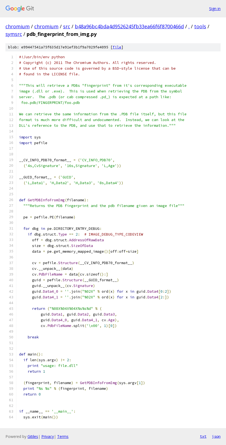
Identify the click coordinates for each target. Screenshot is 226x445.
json (216, 436)
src (66, 26)
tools (200, 26)
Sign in (215, 8)
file (117, 47)
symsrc (13, 34)
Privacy (47, 436)
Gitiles (32, 436)
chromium (17, 26)
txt (203, 436)
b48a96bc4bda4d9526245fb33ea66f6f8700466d (129, 26)
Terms (63, 436)
